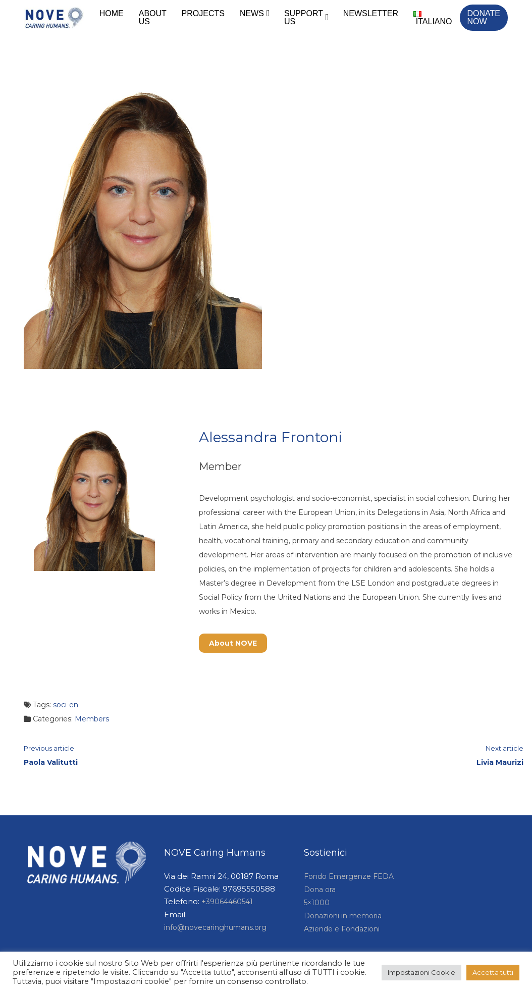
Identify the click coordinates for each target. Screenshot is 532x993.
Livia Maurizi (499, 762)
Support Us (303, 17)
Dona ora (320, 889)
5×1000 (317, 902)
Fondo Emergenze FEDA (349, 876)
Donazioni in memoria (343, 915)
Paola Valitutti (51, 762)
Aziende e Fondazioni (342, 928)
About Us (153, 17)
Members (92, 718)
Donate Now (483, 17)
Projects (203, 13)
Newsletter (370, 13)
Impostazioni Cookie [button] (421, 972)
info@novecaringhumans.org (215, 927)
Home (111, 13)
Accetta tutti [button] (492, 972)
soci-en (65, 704)
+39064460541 (227, 901)
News (252, 13)
